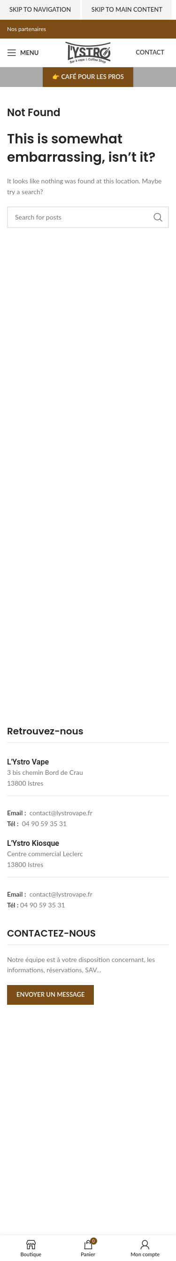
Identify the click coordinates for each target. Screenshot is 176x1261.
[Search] (88, 217)
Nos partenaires (26, 28)
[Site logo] (88, 52)
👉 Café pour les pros (88, 76)
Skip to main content (127, 9)
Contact (150, 52)
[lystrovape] (88, 1124)
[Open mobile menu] (22, 52)
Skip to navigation (40, 9)
